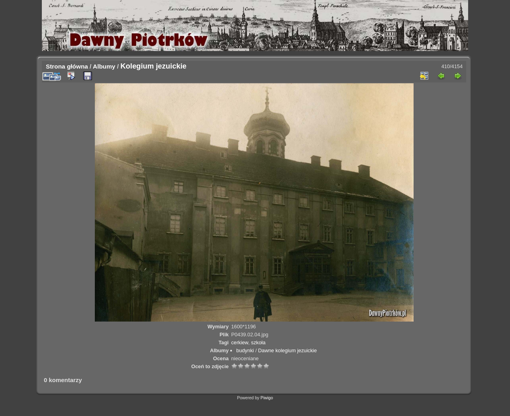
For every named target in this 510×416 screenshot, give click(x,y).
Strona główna (67, 66)
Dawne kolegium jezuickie (287, 350)
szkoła (258, 342)
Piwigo (267, 397)
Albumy (104, 66)
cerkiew (239, 342)
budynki (245, 350)
